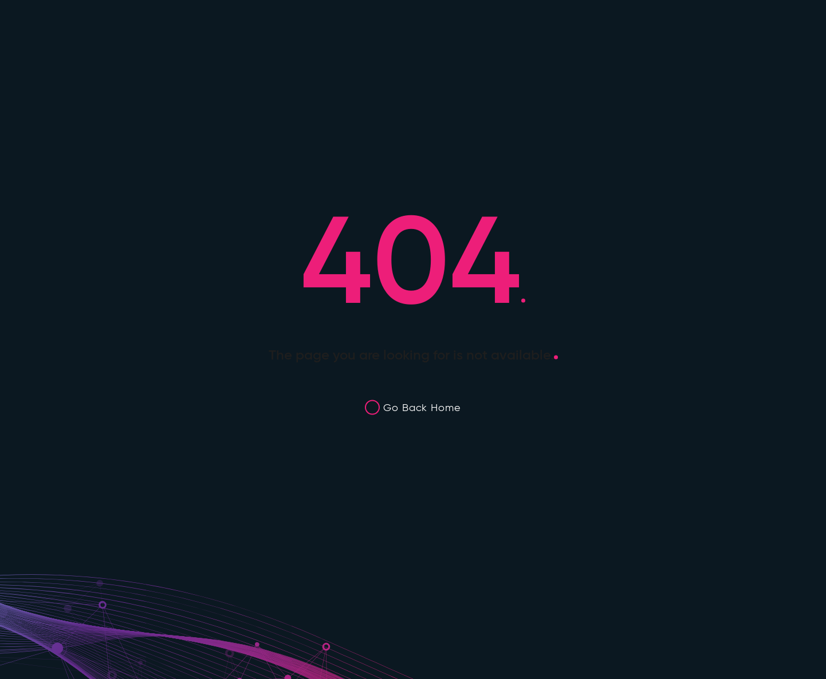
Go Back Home (422, 407)
